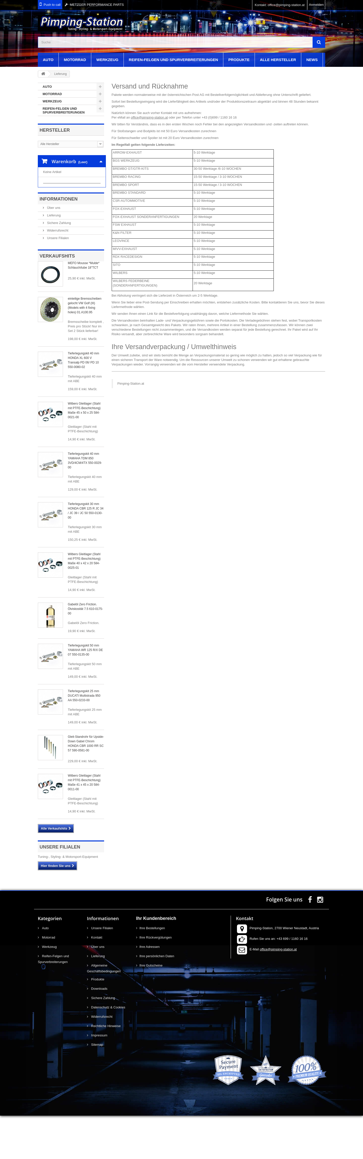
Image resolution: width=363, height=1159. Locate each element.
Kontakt (96, 981)
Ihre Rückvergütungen (155, 981)
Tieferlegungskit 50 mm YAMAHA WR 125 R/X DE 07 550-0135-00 (85, 693)
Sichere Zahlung (58, 266)
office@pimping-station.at (149, 117)
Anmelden (316, 5)
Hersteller (55, 130)
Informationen (59, 242)
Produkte (239, 60)
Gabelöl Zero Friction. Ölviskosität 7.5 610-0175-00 (85, 652)
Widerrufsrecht (57, 274)
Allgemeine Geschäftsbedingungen (104, 1011)
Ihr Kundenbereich (156, 961)
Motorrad (75, 60)
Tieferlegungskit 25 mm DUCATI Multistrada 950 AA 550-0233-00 (84, 739)
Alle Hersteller (278, 60)
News (312, 60)
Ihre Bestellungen (152, 971)
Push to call (52, 5)
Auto (48, 60)
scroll (349, 1145)
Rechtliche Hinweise (105, 1069)
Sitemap (96, 1088)
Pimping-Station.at (130, 383)
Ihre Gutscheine (151, 1009)
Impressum (98, 1079)
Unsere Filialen (57, 281)
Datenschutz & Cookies (107, 1051)
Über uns (53, 251)
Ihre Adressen (149, 990)
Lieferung (53, 259)
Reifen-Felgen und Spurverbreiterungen (173, 60)
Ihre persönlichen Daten (156, 999)
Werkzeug (107, 60)
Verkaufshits (57, 299)
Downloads (98, 1032)
